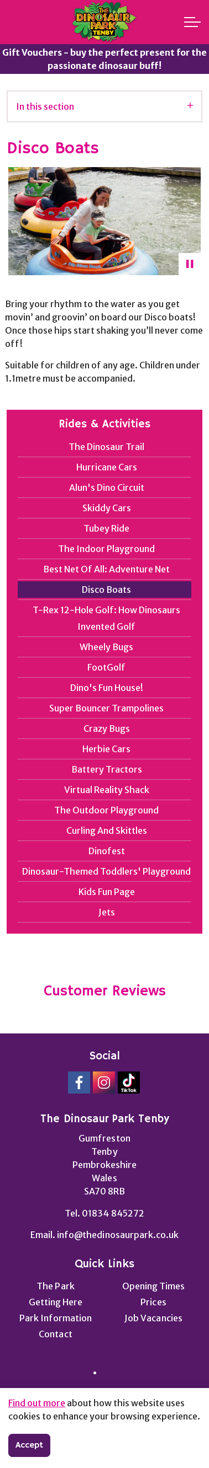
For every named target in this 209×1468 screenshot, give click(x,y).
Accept (29, 1445)
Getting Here (55, 1302)
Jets (106, 912)
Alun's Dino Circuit (106, 487)
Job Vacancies (153, 1318)
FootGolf (106, 667)
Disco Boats (106, 589)
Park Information (55, 1318)
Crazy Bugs (106, 728)
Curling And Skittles (106, 830)
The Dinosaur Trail (106, 446)
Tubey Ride (106, 528)
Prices (153, 1302)
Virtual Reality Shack (106, 789)
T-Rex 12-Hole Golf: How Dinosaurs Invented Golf (106, 618)
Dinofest (106, 850)
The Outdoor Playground (106, 810)
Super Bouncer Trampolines (106, 708)
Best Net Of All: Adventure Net (106, 569)
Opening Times (153, 1286)
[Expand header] (192, 22)
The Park (55, 1286)
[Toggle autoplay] (190, 264)
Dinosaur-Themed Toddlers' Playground (106, 871)
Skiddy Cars (106, 507)
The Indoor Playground (106, 548)
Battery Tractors (106, 769)
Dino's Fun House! (106, 687)
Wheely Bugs (106, 646)
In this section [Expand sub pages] (104, 106)
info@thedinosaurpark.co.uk (117, 1234)
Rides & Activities (104, 424)
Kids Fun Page (107, 891)
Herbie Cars (106, 748)
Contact (55, 1334)
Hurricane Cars (106, 467)
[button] (104, 221)
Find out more (36, 1402)
